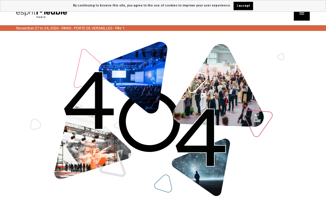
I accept (243, 6)
